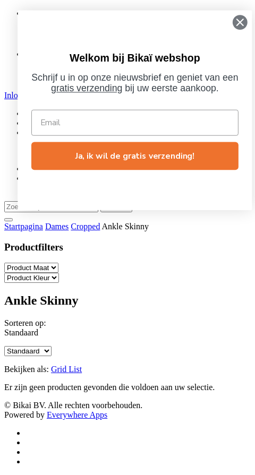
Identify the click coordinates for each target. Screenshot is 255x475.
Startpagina (23, 226)
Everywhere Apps (77, 414)
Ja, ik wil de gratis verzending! (144, 156)
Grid (60, 369)
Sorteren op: (25, 322)
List (75, 369)
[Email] (144, 122)
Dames (57, 226)
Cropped (85, 226)
